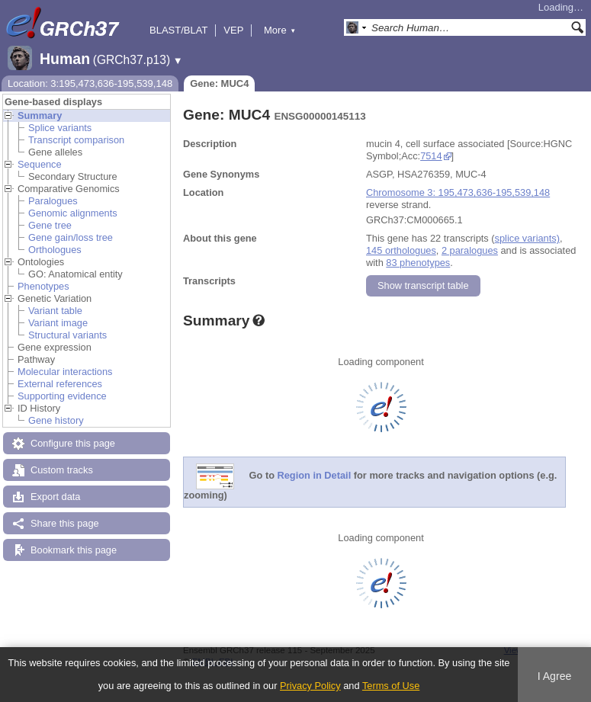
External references (60, 383)
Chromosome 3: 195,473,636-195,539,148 (458, 192)
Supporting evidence (62, 396)
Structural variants (67, 335)
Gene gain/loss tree (70, 237)
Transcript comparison (76, 140)
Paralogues (53, 201)
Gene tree (50, 225)
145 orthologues (401, 250)
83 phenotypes (418, 262)
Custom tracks (62, 470)
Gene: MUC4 (219, 83)
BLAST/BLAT (178, 30)
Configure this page (73, 443)
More (280, 30)
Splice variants (60, 127)
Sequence (40, 164)
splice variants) (527, 238)
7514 (431, 156)
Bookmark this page (74, 550)
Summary (40, 115)
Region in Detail (315, 476)
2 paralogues (470, 250)
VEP (233, 30)
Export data (55, 496)
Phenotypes (43, 286)
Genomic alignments (72, 213)
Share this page (65, 523)
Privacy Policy (310, 685)
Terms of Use (390, 685)
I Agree (555, 676)
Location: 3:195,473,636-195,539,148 (90, 83)
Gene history (56, 420)
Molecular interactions (65, 371)
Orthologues (55, 249)
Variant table (55, 310)
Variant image (58, 323)
